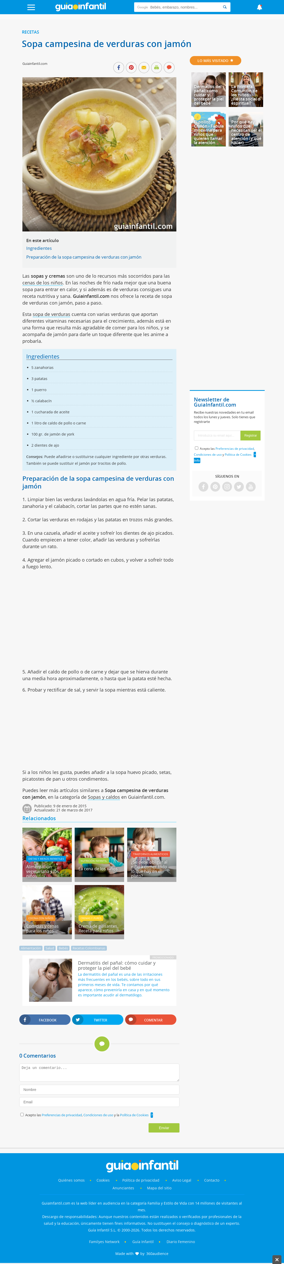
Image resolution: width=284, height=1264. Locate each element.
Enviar (164, 1128)
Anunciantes (123, 1187)
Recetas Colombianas (89, 948)
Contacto (211, 1180)
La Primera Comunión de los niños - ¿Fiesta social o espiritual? (245, 95)
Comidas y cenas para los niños (42, 928)
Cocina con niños (40, 918)
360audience (157, 1253)
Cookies (104, 1180)
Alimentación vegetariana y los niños (42, 871)
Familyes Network (104, 1241)
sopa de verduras (51, 314)
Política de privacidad (141, 1180)
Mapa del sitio (159, 1187)
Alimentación (31, 948)
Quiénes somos (71, 1180)
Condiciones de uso (98, 1115)
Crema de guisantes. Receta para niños (98, 928)
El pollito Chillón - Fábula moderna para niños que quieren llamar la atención (209, 132)
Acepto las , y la (87, 1115)
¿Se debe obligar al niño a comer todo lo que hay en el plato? (149, 869)
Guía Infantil (143, 1241)
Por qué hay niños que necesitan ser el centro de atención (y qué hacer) (246, 132)
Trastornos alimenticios (150, 854)
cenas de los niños (42, 283)
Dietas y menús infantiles (46, 858)
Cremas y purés (91, 918)
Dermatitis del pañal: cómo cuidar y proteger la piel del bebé (208, 95)
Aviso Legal (181, 1180)
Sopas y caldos (104, 797)
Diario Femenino (181, 1241)
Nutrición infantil (94, 861)
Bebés (63, 948)
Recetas (30, 32)
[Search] (224, 7)
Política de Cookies (134, 1115)
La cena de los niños (98, 869)
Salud (50, 948)
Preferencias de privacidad (62, 1115)
